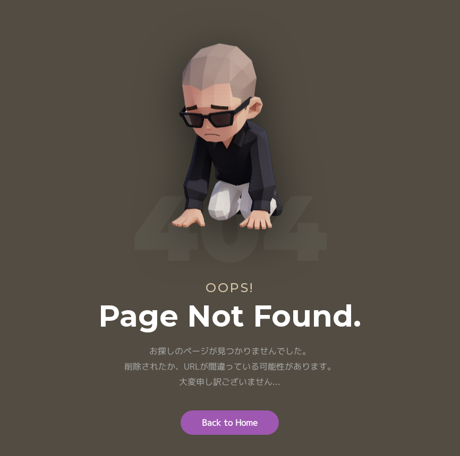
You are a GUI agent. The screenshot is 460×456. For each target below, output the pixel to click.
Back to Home (230, 422)
